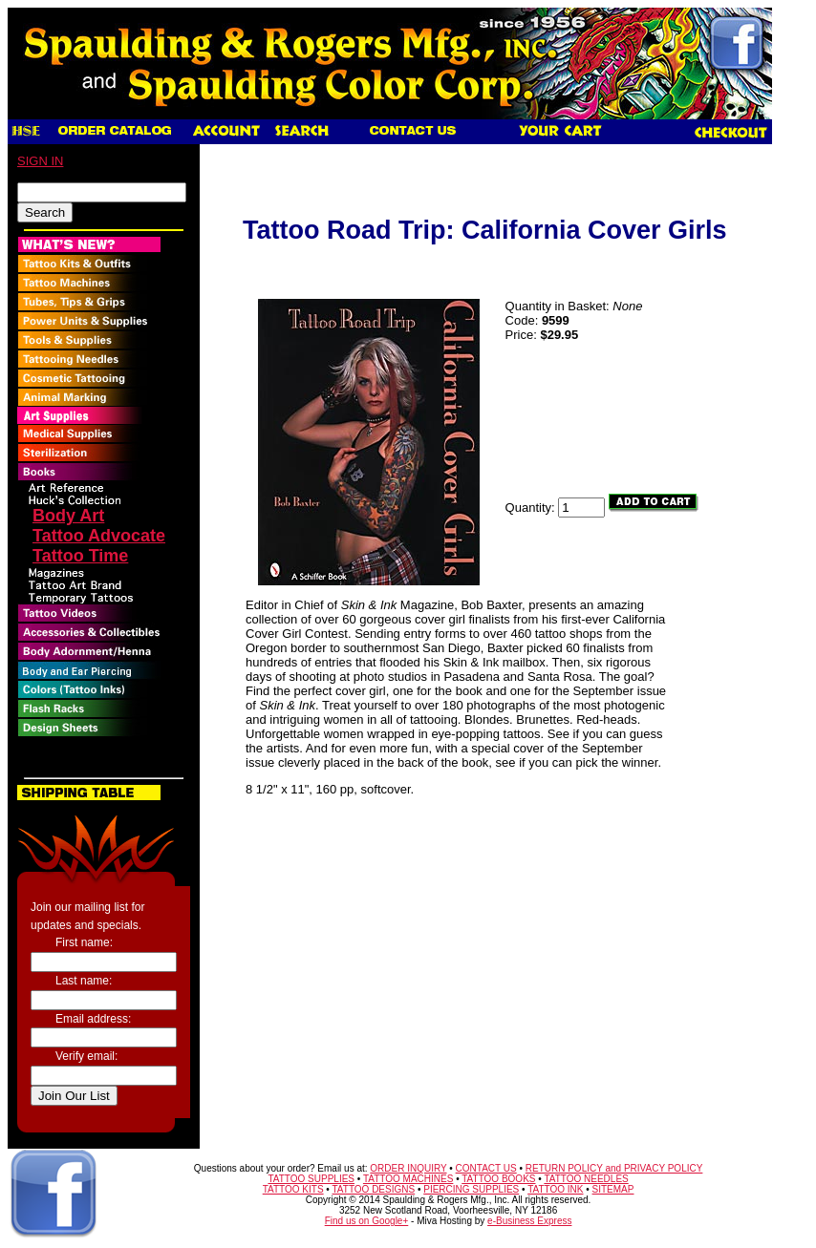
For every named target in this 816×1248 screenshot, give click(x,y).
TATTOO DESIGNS (373, 1189)
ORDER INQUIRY (408, 1168)
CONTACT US (486, 1168)
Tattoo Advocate (98, 535)
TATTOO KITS (293, 1189)
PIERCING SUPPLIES (471, 1189)
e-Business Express (529, 1221)
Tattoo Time (80, 555)
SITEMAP (613, 1189)
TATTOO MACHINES (408, 1179)
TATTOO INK (555, 1189)
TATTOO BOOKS (498, 1179)
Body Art (68, 515)
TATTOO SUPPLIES (311, 1179)
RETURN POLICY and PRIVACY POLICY (614, 1168)
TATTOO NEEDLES (586, 1179)
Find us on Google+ (367, 1221)
